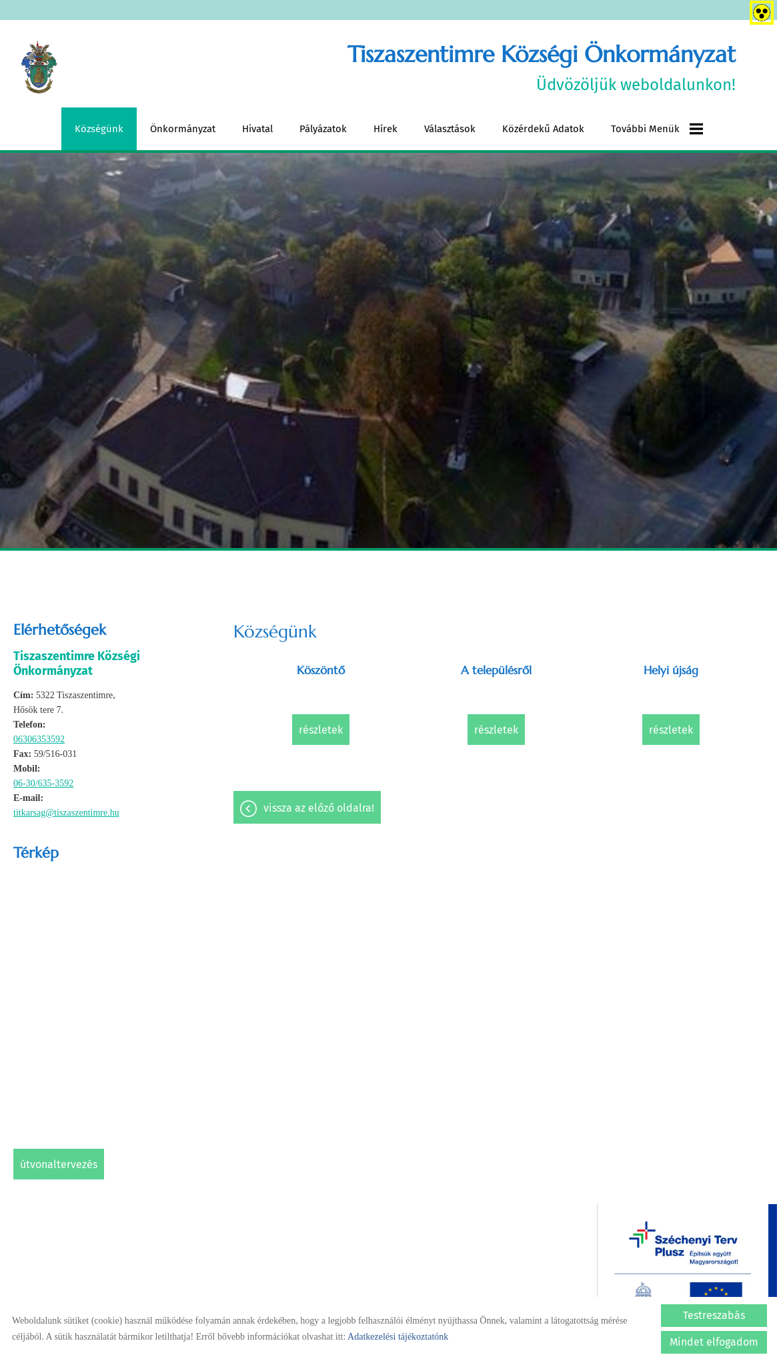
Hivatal (257, 129)
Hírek (385, 129)
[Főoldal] (39, 67)
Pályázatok (323, 129)
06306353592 (39, 739)
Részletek (321, 730)
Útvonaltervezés (58, 1164)
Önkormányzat (182, 129)
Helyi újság (671, 670)
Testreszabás (714, 1315)
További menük (657, 128)
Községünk (99, 129)
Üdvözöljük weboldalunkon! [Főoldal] (541, 67)
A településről (496, 670)
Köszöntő (321, 670)
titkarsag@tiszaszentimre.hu (66, 813)
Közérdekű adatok (543, 129)
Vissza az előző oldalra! (318, 808)
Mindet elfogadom (714, 1342)
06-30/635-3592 (43, 783)
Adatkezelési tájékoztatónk (397, 1337)
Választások (450, 129)
